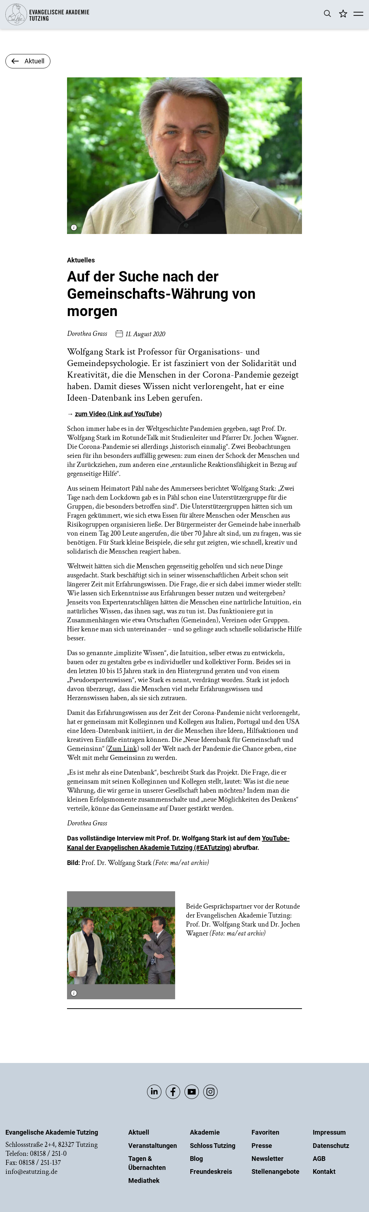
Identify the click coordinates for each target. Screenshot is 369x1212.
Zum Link (122, 748)
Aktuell (138, 1132)
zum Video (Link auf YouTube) (118, 414)
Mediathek (144, 1180)
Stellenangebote (275, 1171)
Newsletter (268, 1158)
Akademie (205, 1132)
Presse (262, 1145)
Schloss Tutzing (212, 1145)
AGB (319, 1158)
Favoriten (265, 1132)
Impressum (329, 1132)
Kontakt (324, 1171)
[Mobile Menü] (358, 14)
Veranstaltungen (152, 1145)
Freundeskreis (211, 1171)
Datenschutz (331, 1145)
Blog (196, 1158)
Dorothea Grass (87, 333)
